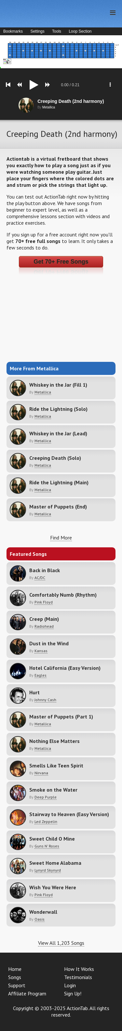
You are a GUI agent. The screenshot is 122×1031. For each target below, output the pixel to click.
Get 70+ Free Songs (61, 261)
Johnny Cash (45, 699)
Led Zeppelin (45, 821)
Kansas (40, 650)
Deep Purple (45, 797)
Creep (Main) (44, 619)
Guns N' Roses (46, 846)
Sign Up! (72, 993)
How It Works (79, 969)
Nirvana (41, 772)
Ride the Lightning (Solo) (58, 409)
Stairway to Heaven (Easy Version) (69, 814)
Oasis (39, 919)
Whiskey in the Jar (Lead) (58, 433)
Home (14, 969)
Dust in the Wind (49, 643)
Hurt (34, 692)
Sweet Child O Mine (52, 838)
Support (16, 985)
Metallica (42, 392)
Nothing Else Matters (54, 741)
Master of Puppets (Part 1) (61, 716)
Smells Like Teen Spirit (56, 765)
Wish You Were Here (52, 887)
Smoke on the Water (53, 789)
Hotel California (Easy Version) (65, 668)
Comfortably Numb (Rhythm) (63, 594)
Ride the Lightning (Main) (58, 482)
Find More (61, 537)
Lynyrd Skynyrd (47, 870)
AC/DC (39, 577)
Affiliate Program (27, 993)
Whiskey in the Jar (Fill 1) (58, 384)
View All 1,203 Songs (61, 943)
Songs (14, 977)
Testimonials (78, 977)
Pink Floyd (43, 602)
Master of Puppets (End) (58, 506)
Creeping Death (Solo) (55, 458)
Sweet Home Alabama (55, 863)
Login (70, 985)
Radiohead (44, 626)
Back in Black (44, 570)
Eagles (40, 675)
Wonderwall (43, 912)
